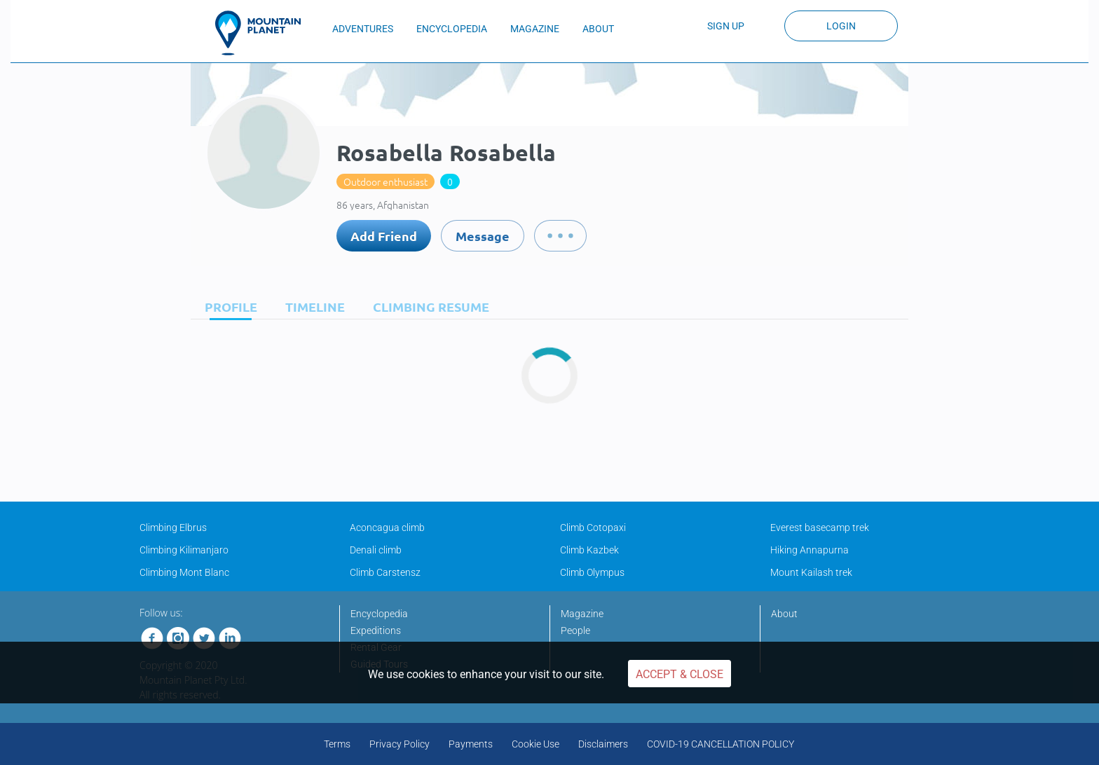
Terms (337, 744)
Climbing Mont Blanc (184, 572)
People (575, 630)
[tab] (227, 306)
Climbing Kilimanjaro (183, 550)
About (784, 613)
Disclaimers (603, 744)
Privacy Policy (399, 744)
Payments (471, 744)
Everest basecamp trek (819, 527)
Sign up (725, 26)
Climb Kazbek (589, 550)
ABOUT (598, 28)
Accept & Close (679, 674)
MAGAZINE (534, 28)
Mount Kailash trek (811, 572)
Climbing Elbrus (173, 527)
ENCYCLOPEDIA (451, 28)
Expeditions (375, 630)
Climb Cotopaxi (593, 527)
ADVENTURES (362, 28)
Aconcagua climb (387, 527)
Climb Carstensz (385, 572)
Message (483, 236)
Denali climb (376, 550)
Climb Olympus (592, 572)
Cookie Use (535, 744)
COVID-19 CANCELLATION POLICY (720, 744)
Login (841, 26)
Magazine (582, 613)
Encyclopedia (379, 613)
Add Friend (383, 236)
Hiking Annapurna (809, 550)
